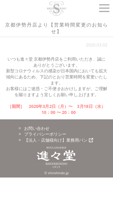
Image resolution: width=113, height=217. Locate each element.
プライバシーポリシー (45, 134)
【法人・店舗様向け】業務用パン (58, 140)
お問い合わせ (36, 128)
